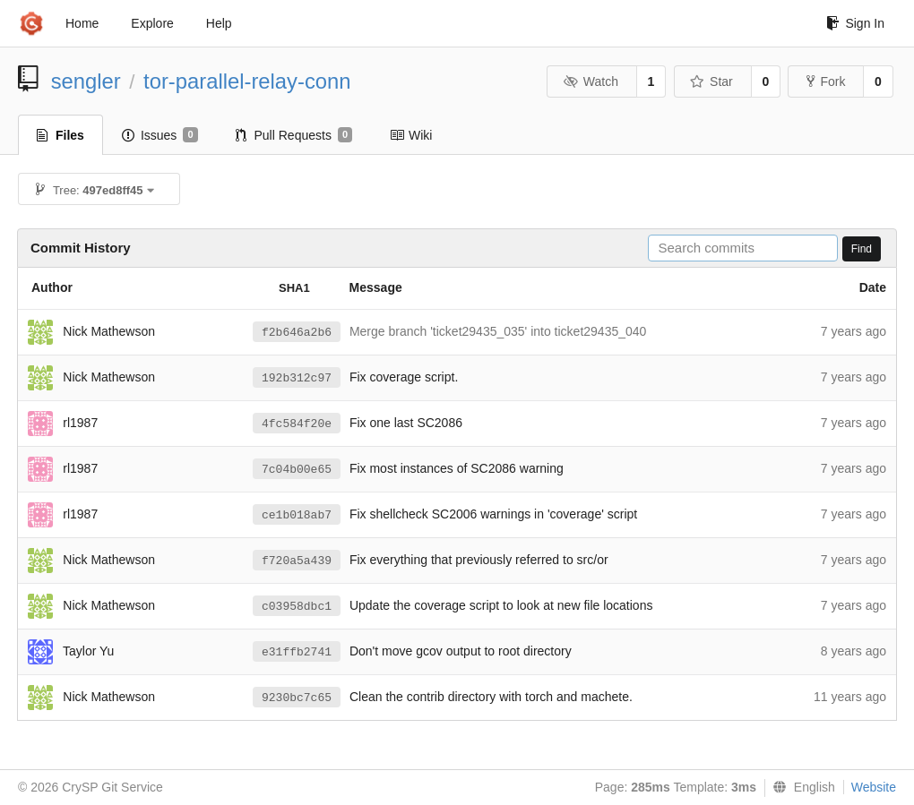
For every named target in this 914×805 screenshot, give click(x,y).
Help (219, 23)
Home (82, 23)
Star (711, 81)
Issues (160, 135)
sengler (86, 81)
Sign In (855, 23)
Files (60, 135)
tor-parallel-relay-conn (246, 81)
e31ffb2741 (297, 652)
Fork (825, 81)
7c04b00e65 (297, 469)
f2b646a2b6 (297, 332)
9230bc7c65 (297, 698)
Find (861, 249)
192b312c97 (297, 378)
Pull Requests (294, 135)
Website (873, 787)
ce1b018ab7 (297, 515)
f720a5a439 (297, 561)
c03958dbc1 (297, 606)
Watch (590, 81)
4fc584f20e (297, 424)
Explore (152, 23)
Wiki (411, 135)
